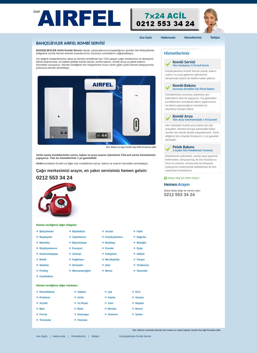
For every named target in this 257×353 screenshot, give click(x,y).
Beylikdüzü (78, 231)
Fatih (140, 231)
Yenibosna (143, 265)
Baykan (139, 303)
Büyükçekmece (48, 248)
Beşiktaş (110, 242)
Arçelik (44, 303)
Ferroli (43, 314)
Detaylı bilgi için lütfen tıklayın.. (184, 178)
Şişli (107, 265)
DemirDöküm (47, 292)
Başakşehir (46, 237)
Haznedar (142, 270)
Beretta (112, 308)
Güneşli (76, 254)
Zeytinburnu (79, 237)
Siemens (113, 314)
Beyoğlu (141, 242)
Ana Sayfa (146, 37)
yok (110, 292)
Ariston (139, 297)
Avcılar (109, 231)
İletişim (215, 37)
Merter (109, 270)
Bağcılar (141, 237)
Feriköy (44, 270)
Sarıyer (141, 259)
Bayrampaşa (79, 242)
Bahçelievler (47, 231)
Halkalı (141, 254)
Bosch (139, 308)
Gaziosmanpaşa (49, 254)
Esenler (109, 248)
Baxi (42, 308)
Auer (110, 303)
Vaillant (82, 292)
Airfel (81, 297)
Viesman (82, 320)
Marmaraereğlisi (81, 270)
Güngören (111, 254)
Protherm (45, 297)
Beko (80, 308)
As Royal (83, 303)
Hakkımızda (168, 37)
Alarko (111, 297)
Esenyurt (77, 248)
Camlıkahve (46, 276)
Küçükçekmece (114, 237)
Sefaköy (44, 265)
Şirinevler (77, 265)
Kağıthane (78, 259)
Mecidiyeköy (112, 259)
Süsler (139, 314)
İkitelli (43, 259)
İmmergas (83, 314)
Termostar (45, 320)
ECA (137, 292)
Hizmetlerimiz (193, 37)
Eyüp (140, 248)
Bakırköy (45, 242)
